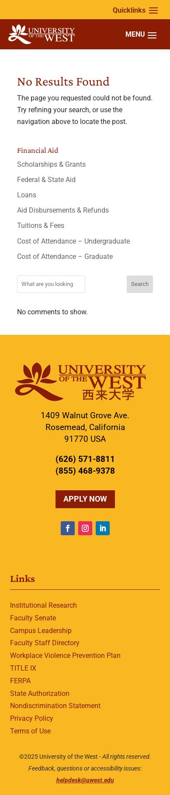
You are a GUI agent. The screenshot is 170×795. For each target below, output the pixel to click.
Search (140, 284)
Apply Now (85, 498)
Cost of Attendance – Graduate (65, 256)
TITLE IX (23, 668)
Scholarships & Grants (51, 164)
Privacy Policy (31, 718)
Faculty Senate (33, 618)
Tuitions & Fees (40, 225)
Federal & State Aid (46, 180)
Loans (26, 195)
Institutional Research (43, 605)
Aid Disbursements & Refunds (63, 210)
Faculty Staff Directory (45, 643)
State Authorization (39, 693)
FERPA (20, 681)
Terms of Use (30, 731)
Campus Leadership (41, 630)
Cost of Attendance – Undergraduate (73, 241)
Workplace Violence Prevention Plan (65, 655)
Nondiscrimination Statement (55, 706)
